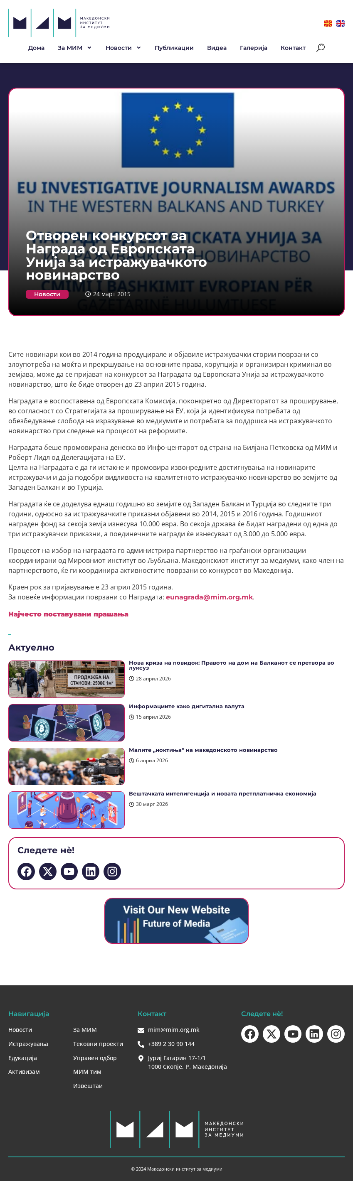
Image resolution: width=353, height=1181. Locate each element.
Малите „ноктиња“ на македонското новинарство (203, 750)
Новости (124, 48)
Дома (36, 47)
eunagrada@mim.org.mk (209, 597)
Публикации (174, 47)
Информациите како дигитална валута (186, 706)
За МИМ (75, 48)
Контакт (293, 47)
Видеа (217, 47)
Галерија (253, 47)
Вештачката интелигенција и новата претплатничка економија (222, 794)
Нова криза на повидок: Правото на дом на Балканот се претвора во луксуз (231, 665)
